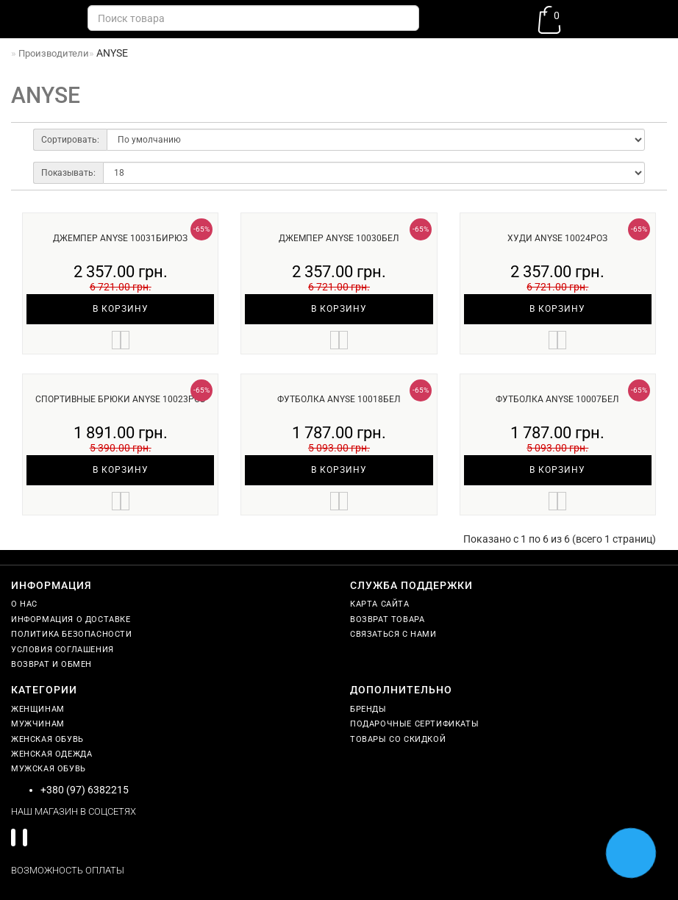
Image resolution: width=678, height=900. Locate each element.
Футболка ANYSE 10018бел (339, 399)
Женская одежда (51, 754)
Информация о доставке (71, 619)
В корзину (121, 309)
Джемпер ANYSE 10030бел (339, 238)
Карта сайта (380, 604)
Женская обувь (47, 739)
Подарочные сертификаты (414, 724)
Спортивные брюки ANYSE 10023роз (120, 399)
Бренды (368, 709)
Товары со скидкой (398, 739)
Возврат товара (387, 619)
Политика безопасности (71, 634)
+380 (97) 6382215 (84, 790)
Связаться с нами (393, 634)
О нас (24, 604)
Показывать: (68, 173)
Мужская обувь (48, 769)
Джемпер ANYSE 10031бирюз (120, 238)
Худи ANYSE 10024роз (557, 238)
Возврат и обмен (51, 664)
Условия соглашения (62, 649)
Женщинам (38, 709)
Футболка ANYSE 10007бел (557, 399)
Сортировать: (70, 140)
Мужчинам (38, 724)
